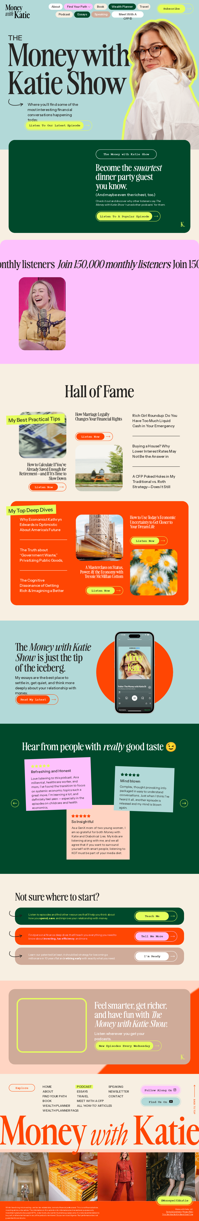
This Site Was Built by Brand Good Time (177, 1215)
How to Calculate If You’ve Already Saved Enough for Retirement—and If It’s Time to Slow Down (42, 471)
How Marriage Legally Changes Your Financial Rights (98, 416)
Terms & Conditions (174, 1212)
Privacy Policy (188, 1212)
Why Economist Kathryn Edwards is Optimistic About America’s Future (41, 524)
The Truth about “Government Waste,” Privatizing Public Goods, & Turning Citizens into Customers (41, 560)
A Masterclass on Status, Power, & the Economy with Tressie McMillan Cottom (101, 571)
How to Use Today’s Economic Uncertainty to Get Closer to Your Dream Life (153, 521)
